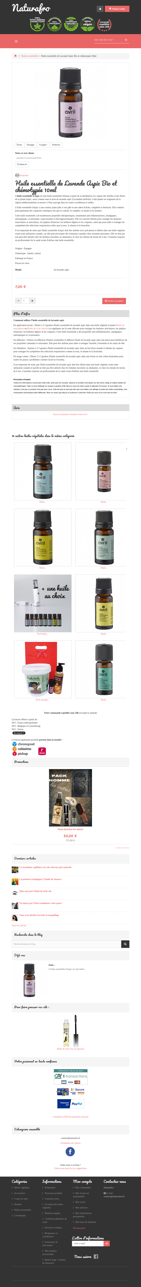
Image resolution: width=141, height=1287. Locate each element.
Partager (30, 145)
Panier (117, 9)
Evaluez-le (22, 164)
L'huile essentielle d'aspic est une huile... (67, 969)
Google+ (43, 145)
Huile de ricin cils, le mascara (70, 1049)
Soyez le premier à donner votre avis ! (70, 414)
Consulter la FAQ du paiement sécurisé (70, 1117)
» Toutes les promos (122, 848)
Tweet (19, 145)
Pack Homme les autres (70, 829)
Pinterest (56, 145)
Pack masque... (43, 700)
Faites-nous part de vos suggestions (70, 1168)
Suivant (127, 449)
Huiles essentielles (29, 56)
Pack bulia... (42, 634)
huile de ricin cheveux (38, 328)
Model (18, 270)
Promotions (21, 761)
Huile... (42, 502)
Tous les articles (19, 925)
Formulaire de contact (70, 1143)
